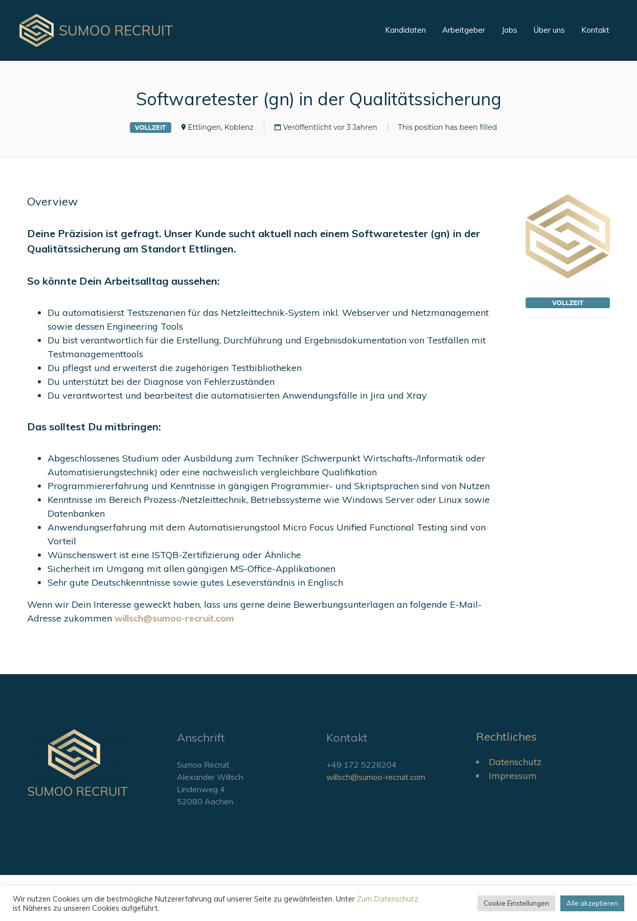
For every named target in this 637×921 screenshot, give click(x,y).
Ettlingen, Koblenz (221, 127)
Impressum (513, 775)
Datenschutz (515, 762)
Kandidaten (405, 30)
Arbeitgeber (463, 30)
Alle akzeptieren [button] (592, 903)
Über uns (549, 30)
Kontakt (595, 30)
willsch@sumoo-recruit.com (375, 777)
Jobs (509, 30)
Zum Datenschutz (387, 899)
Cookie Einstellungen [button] (516, 903)
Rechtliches (506, 736)
